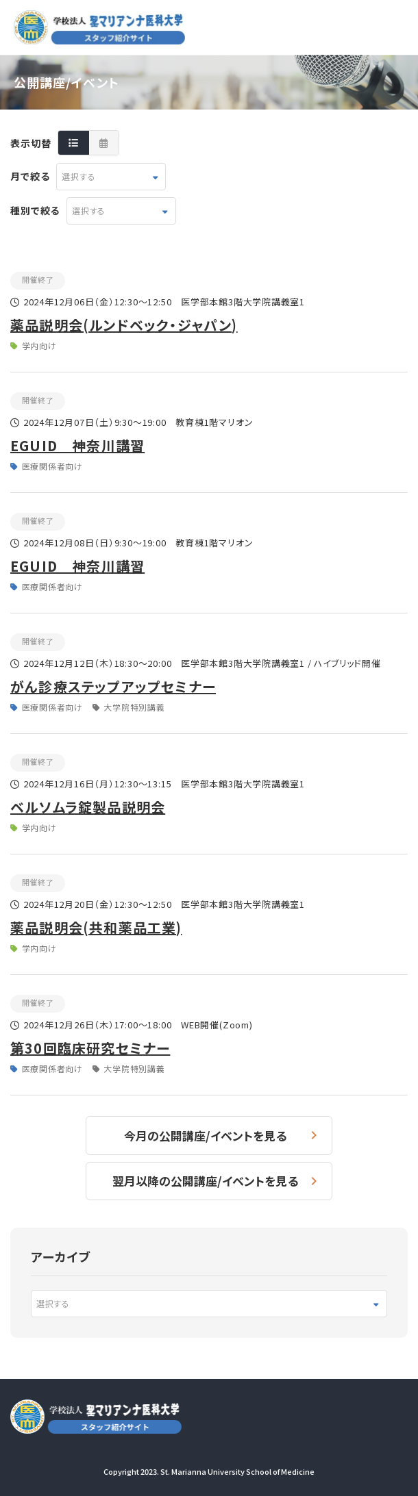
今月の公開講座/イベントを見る (205, 1135)
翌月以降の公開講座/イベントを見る (205, 1180)
